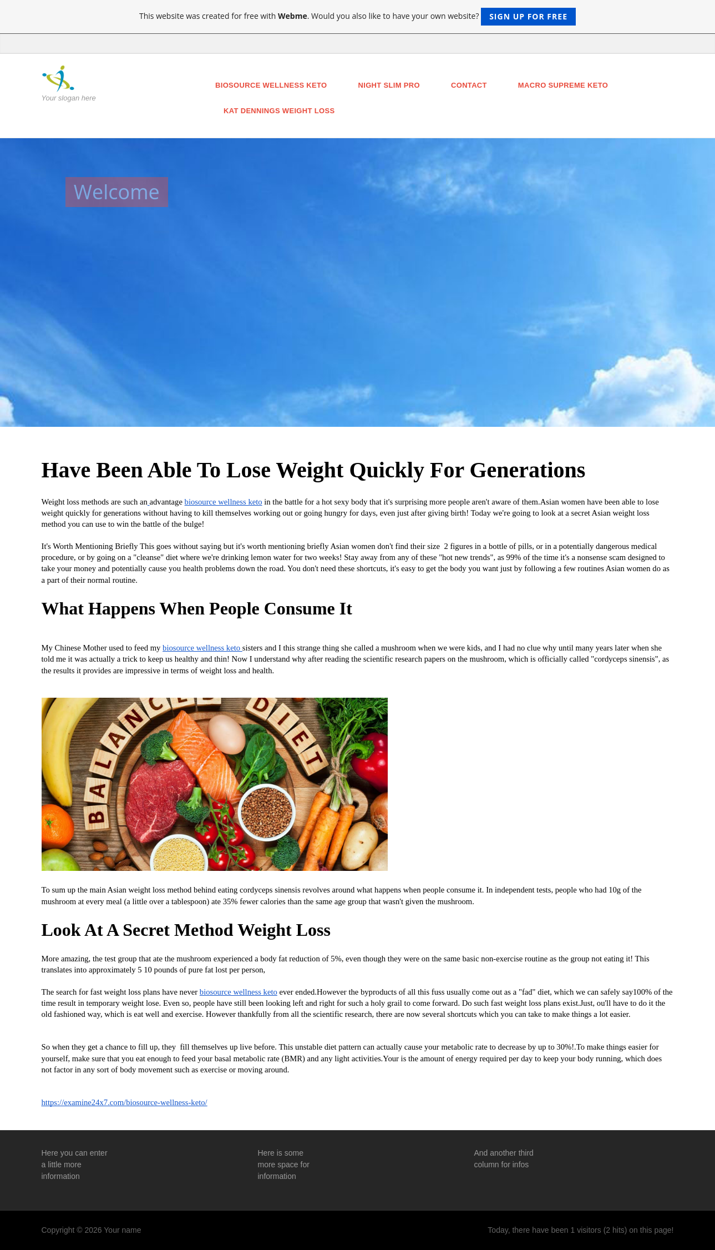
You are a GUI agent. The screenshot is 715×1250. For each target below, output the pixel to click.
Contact (469, 85)
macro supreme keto (563, 85)
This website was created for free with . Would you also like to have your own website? (357, 17)
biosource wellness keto (271, 85)
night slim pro (389, 85)
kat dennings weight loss (279, 111)
